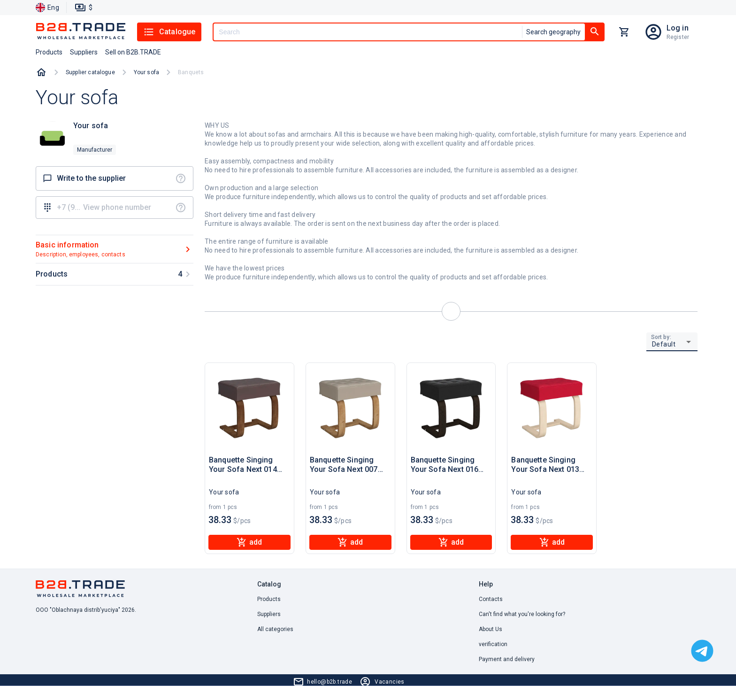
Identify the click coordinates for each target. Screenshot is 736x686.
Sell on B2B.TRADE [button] (133, 52)
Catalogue (169, 32)
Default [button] (664, 344)
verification (493, 644)
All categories (275, 629)
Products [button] (49, 52)
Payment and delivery (507, 659)
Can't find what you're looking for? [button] (522, 614)
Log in (678, 27)
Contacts (491, 599)
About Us (490, 629)
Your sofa (146, 72)
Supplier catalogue (90, 72)
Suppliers (269, 614)
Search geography (553, 32)
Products (269, 599)
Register (678, 37)
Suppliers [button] (84, 52)
